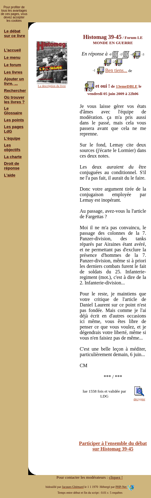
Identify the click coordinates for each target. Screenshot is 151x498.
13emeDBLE (126, 86)
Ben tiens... (116, 70)
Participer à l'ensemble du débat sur (113, 446)
